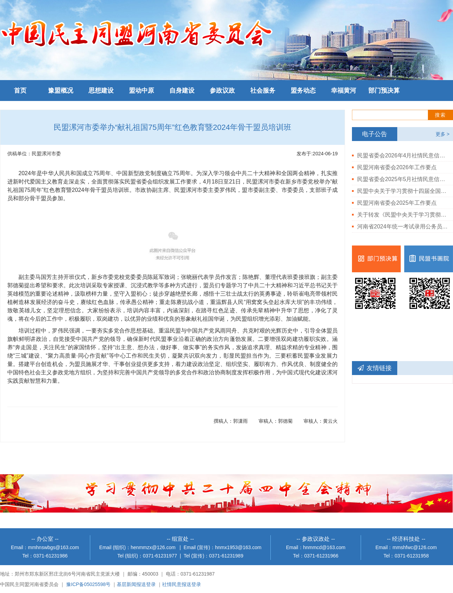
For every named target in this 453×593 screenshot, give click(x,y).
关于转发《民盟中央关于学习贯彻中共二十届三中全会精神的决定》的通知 (402, 215)
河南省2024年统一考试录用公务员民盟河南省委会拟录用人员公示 (402, 226)
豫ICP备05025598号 (88, 584)
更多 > (443, 134)
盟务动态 (303, 90)
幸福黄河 (343, 90)
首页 (20, 90)
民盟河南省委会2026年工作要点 (397, 167)
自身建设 (181, 90)
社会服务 (262, 90)
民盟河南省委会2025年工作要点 (397, 203)
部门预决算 (384, 90)
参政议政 (222, 90)
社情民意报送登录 (181, 584)
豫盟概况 (60, 90)
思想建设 (101, 90)
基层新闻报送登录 (136, 584)
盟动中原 (141, 90)
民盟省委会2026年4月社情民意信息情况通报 (402, 155)
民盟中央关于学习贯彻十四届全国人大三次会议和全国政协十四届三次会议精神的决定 (402, 191)
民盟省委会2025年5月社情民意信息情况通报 (402, 179)
